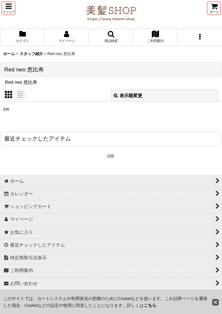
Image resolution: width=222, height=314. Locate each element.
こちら (150, 305)
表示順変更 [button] (128, 95)
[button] (8, 8)
